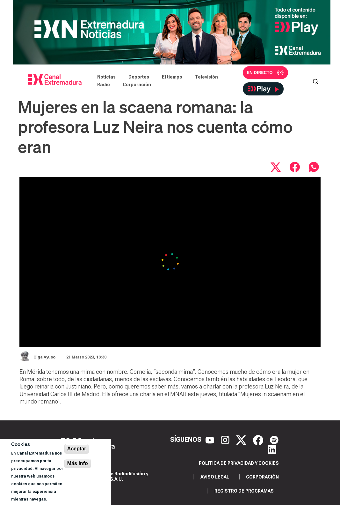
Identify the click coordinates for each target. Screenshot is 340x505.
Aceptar (76, 448)
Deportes (138, 76)
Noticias (106, 76)
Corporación (137, 84)
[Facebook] (259, 439)
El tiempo (172, 76)
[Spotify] (274, 439)
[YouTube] (211, 439)
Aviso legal (214, 476)
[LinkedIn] (272, 449)
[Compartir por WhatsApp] (314, 167)
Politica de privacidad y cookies (239, 463)
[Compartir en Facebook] (294, 167)
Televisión (206, 76)
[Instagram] (226, 439)
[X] (242, 439)
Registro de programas (244, 491)
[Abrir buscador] (315, 80)
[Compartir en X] (275, 167)
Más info (77, 463)
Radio (103, 84)
